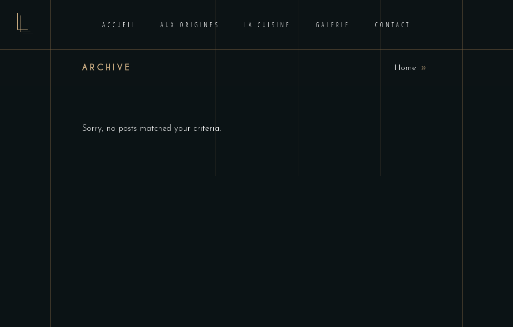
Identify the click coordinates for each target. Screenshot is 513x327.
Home (405, 68)
